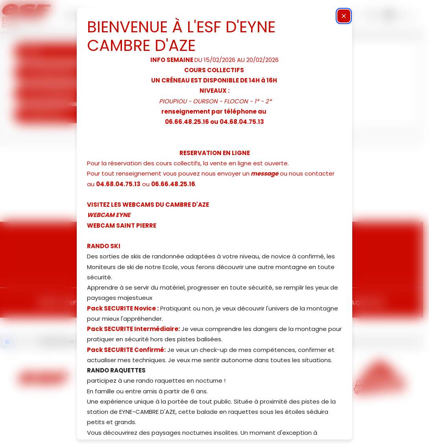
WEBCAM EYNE (108, 215)
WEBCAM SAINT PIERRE (121, 225)
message (264, 173)
